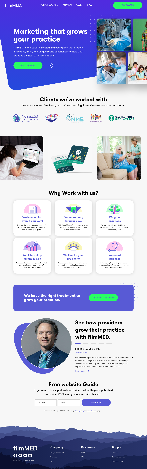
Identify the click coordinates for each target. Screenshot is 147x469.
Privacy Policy (79, 411)
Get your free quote (103, 297)
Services (67, 5)
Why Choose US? (50, 5)
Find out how (28, 65)
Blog (89, 5)
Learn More (82, 371)
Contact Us (128, 5)
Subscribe (96, 402)
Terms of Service (91, 411)
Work (79, 5)
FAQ (83, 457)
